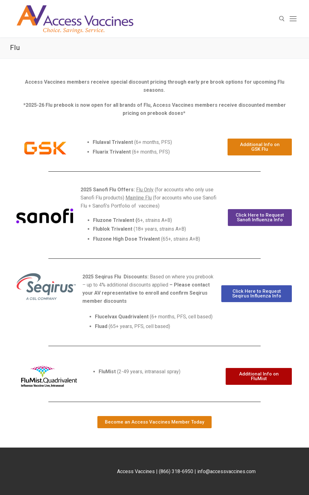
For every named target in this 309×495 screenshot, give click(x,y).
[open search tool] (282, 19)
